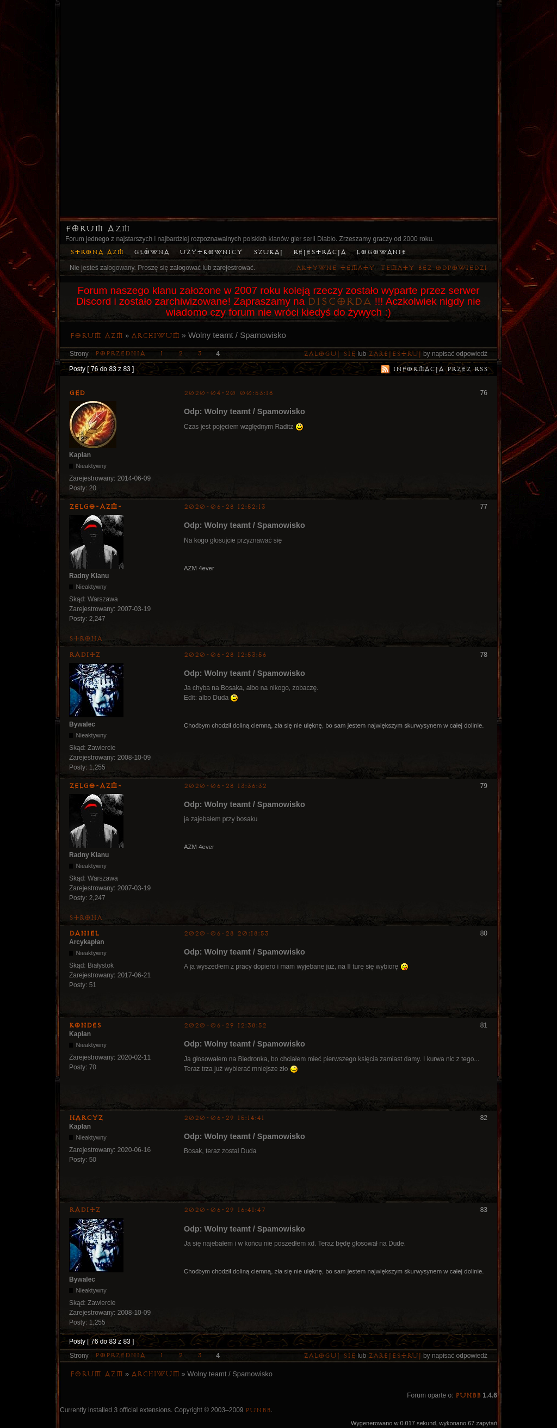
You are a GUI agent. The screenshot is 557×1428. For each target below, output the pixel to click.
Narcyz (86, 1117)
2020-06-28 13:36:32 (225, 786)
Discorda (339, 301)
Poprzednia (120, 353)
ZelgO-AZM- (95, 506)
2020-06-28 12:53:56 (225, 655)
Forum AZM (97, 228)
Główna (151, 252)
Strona (85, 639)
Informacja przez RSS (440, 369)
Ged (77, 393)
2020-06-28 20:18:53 (226, 934)
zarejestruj (395, 354)
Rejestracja (319, 252)
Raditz (84, 654)
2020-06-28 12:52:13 (224, 507)
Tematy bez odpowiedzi (433, 268)
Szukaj (268, 252)
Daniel (84, 933)
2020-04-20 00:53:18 (228, 393)
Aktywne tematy (335, 268)
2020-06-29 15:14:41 (224, 1118)
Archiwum (155, 335)
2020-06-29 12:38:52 (225, 1025)
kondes (85, 1025)
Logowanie (381, 252)
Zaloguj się (330, 354)
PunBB (468, 1396)
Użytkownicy (211, 252)
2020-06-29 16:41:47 (225, 1210)
